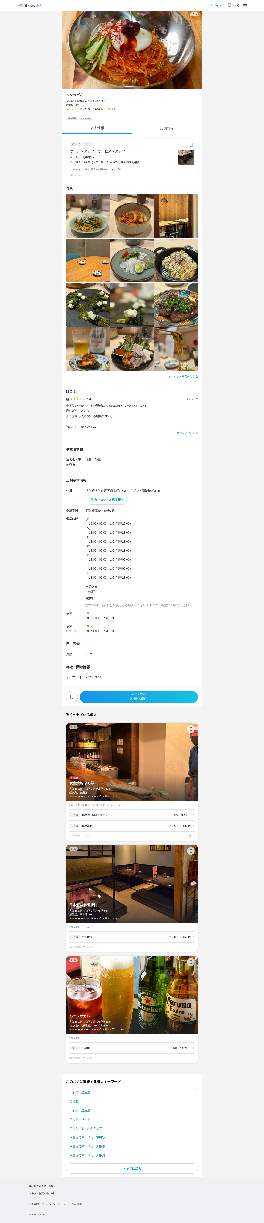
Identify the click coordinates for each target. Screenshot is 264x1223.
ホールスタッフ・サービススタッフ (97, 151)
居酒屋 (74, 1101)
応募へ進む (139, 696)
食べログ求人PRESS (41, 1186)
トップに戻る (132, 1168)
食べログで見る (186, 432)
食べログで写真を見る (182, 376)
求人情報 (97, 128)
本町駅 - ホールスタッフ (86, 1128)
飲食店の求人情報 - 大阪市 (87, 1146)
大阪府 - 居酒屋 (80, 1110)
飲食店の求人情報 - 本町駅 (87, 1137)
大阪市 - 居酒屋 (80, 1092)
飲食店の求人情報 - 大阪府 (87, 1155)
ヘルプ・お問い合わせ (41, 1193)
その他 (86, 1048)
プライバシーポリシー (55, 1204)
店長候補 (87, 937)
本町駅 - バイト (80, 1119)
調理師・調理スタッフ (95, 815)
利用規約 (34, 1204)
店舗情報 (167, 128)
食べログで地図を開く (109, 499)
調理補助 (87, 826)
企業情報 (76, 1204)
